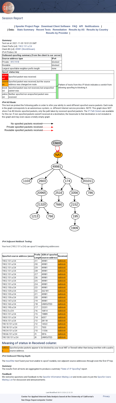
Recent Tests (43, 29)
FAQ (74, 26)
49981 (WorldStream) (25, 49)
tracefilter (10, 361)
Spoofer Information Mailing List (58, 377)
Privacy (106, 396)
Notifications (92, 26)
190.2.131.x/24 (25, 46)
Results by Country (97, 29)
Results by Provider (57, 33)
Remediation (60, 29)
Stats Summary (25, 29)
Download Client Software (55, 26)
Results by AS (76, 29)
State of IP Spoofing (71, 369)
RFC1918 (15, 62)
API (81, 26)
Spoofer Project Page (27, 26)
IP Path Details (95, 111)
